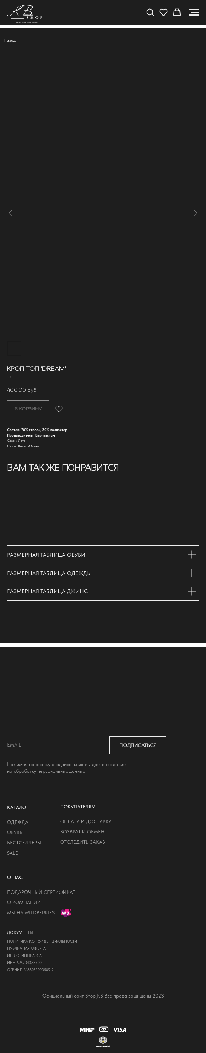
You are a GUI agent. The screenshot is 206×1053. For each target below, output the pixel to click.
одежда (17, 822)
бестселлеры (24, 843)
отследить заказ (82, 842)
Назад (10, 40)
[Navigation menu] (194, 12)
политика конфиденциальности (42, 941)
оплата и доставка (86, 821)
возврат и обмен (82, 832)
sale (12, 853)
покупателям (78, 806)
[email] (54, 745)
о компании (24, 902)
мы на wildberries (31, 912)
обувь (14, 832)
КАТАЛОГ (18, 807)
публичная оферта (26, 948)
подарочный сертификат (41, 892)
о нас (15, 877)
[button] (150, 12)
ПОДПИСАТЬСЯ (137, 745)
